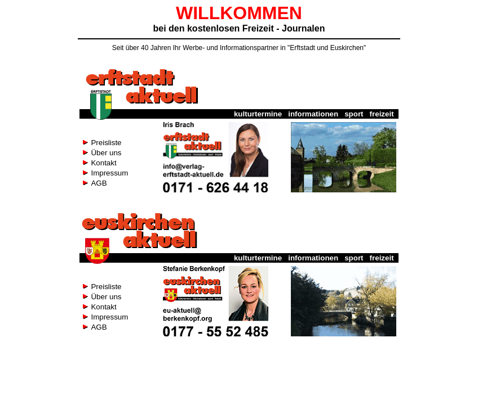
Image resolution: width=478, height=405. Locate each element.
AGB (99, 183)
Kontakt (103, 163)
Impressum (109, 173)
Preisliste (106, 142)
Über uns (106, 152)
